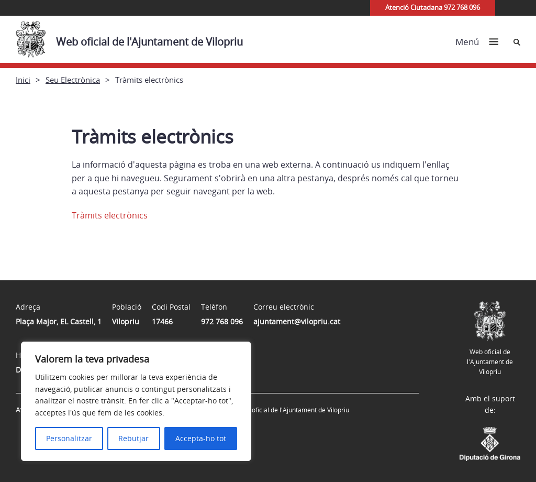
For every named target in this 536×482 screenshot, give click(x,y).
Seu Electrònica (73, 79)
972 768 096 (222, 321)
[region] (136, 401)
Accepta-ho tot (200, 438)
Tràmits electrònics (110, 215)
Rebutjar (133, 438)
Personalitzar (69, 438)
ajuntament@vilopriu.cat (296, 321)
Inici (23, 79)
